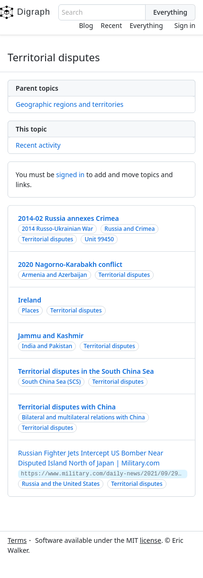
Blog (86, 25)
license (150, 540)
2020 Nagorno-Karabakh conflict (70, 264)
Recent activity (38, 145)
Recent (111, 25)
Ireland (29, 299)
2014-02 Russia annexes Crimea (68, 218)
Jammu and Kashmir (50, 335)
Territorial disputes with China (67, 406)
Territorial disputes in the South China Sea (86, 371)
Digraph (25, 12)
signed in (70, 174)
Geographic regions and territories (69, 104)
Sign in (185, 25)
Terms (17, 540)
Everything (146, 25)
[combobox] (102, 12)
